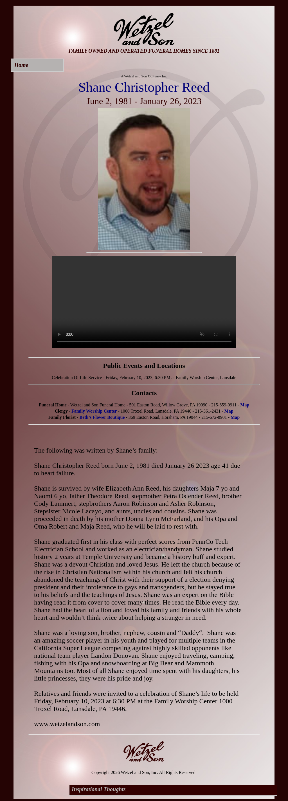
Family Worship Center (94, 411)
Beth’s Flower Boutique (102, 417)
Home (21, 65)
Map (244, 404)
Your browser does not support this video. (144, 302)
